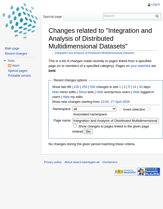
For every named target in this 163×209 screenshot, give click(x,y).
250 (84, 87)
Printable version (19, 75)
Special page (52, 16)
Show (83, 92)
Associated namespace (90, 114)
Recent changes (16, 53)
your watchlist (140, 66)
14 (134, 87)
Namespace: (62, 109)
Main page (12, 48)
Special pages (17, 71)
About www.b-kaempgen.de (82, 162)
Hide (55, 92)
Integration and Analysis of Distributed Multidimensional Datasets (94, 52)
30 (140, 87)
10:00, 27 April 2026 (115, 102)
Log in (155, 4)
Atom (15, 65)
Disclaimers (110, 162)
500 (92, 87)
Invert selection (134, 109)
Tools (11, 61)
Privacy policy (53, 162)
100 (76, 87)
